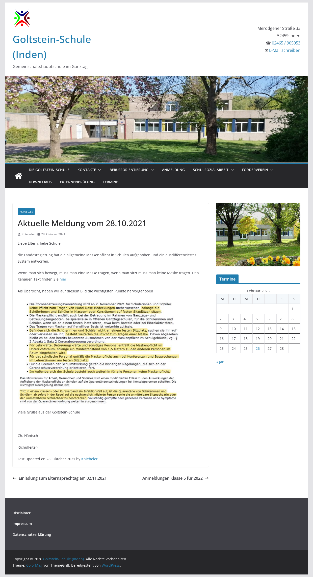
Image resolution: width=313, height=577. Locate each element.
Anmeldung (173, 169)
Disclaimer (22, 513)
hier (63, 279)
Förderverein (255, 169)
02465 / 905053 (286, 43)
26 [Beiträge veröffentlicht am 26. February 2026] (258, 348)
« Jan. (220, 361)
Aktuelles (26, 211)
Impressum (22, 523)
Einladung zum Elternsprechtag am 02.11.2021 (60, 478)
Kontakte (86, 169)
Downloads (40, 181)
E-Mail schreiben (284, 50)
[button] (98, 169)
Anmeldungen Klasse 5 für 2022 (175, 478)
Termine (110, 181)
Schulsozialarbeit (210, 169)
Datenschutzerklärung (32, 534)
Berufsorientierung (129, 169)
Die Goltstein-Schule (49, 169)
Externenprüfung (77, 181)
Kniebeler (28, 234)
